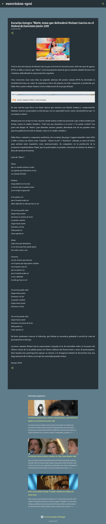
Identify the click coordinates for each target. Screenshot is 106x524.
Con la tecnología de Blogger (53, 517)
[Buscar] (35, 3)
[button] (12, 33)
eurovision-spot (19, 4)
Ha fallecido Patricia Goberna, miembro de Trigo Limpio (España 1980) (52, 456)
